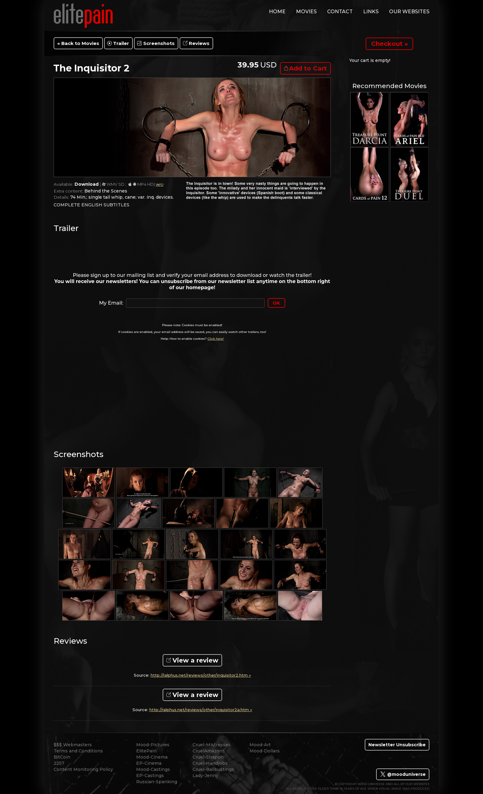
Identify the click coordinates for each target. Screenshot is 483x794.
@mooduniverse (403, 774)
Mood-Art (260, 744)
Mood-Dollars (265, 751)
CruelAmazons (209, 751)
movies (306, 11)
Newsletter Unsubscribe (397, 744)
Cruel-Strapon (208, 757)
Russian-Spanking (156, 781)
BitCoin (62, 757)
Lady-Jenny (205, 775)
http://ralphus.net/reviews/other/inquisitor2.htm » (201, 675)
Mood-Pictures (152, 744)
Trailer (121, 43)
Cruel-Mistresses (212, 744)
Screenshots (159, 43)
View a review (195, 660)
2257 (59, 763)
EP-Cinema (148, 763)
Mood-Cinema (152, 757)
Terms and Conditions (78, 751)
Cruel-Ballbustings (213, 769)
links (371, 11)
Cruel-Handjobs (210, 763)
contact (340, 11)
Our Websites (409, 11)
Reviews (199, 43)
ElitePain (146, 751)
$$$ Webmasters (73, 744)
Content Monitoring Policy (83, 769)
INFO (159, 185)
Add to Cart (308, 68)
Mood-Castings (153, 769)
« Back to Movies (78, 43)
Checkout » (389, 43)
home (277, 11)
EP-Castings (150, 775)
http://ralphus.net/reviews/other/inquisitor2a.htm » (200, 710)
